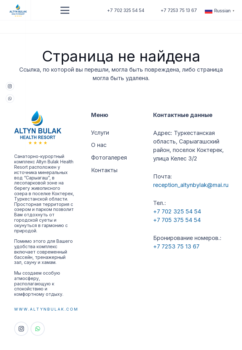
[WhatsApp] (10, 98)
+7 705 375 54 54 (177, 220)
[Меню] (65, 10)
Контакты (104, 170)
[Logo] (18, 10)
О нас (99, 145)
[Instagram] (10, 86)
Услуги (100, 132)
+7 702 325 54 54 (177, 211)
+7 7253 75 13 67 (176, 246)
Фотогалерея (109, 157)
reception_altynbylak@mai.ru (190, 185)
